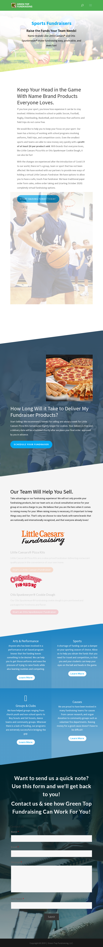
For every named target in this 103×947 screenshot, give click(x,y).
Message (16, 862)
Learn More (26, 677)
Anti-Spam (17, 898)
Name (15, 831)
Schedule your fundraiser (31, 444)
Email (15, 847)
